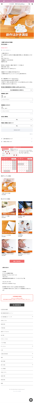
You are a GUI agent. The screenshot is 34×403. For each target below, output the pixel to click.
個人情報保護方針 (17, 305)
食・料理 (2, 335)
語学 (2, 357)
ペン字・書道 (3, 342)
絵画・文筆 (3, 376)
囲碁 (2, 383)
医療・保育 (3, 324)
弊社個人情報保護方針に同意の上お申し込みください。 (13, 87)
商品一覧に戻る (17, 261)
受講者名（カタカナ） (5, 105)
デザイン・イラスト (4, 339)
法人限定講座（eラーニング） (6, 316)
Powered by (17, 391)
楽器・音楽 (3, 379)
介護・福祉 (3, 327)
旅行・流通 (3, 364)
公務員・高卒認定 (4, 353)
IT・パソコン (3, 346)
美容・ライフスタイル (5, 331)
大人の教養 (3, 368)
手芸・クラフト (3, 372)
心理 (2, 350)
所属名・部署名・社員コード (7, 123)
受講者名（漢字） (4, 93)
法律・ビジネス (4, 320)
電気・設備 (3, 361)
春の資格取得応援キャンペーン (7, 313)
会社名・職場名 (4, 116)
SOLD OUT (17, 130)
